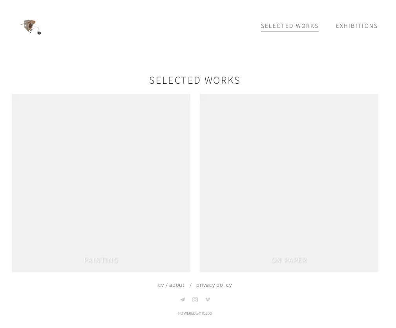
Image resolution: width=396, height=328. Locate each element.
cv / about (171, 285)
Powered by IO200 (195, 313)
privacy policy (214, 285)
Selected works (290, 26)
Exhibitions (357, 26)
